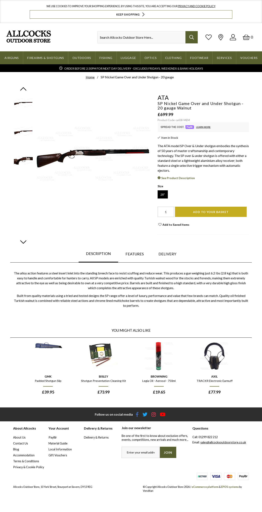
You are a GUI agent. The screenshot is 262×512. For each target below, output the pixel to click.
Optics (151, 58)
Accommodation (24, 455)
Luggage (128, 58)
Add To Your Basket (211, 212)
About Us (19, 437)
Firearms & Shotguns (45, 58)
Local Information (60, 449)
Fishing (105, 58)
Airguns (12, 58)
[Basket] (248, 37)
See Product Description (178, 178)
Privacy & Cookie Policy (28, 467)
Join (168, 452)
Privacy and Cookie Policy (196, 6)
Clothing (173, 58)
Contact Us (20, 443)
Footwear (199, 58)
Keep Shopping (131, 14)
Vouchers (249, 58)
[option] (48, 369)
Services (224, 58)
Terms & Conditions (26, 461)
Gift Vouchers (58, 455)
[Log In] (233, 37)
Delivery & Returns (96, 437)
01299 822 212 (208, 437)
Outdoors (81, 58)
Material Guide (58, 443)
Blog (16, 449)
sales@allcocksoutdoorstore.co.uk (223, 442)
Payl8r (53, 437)
